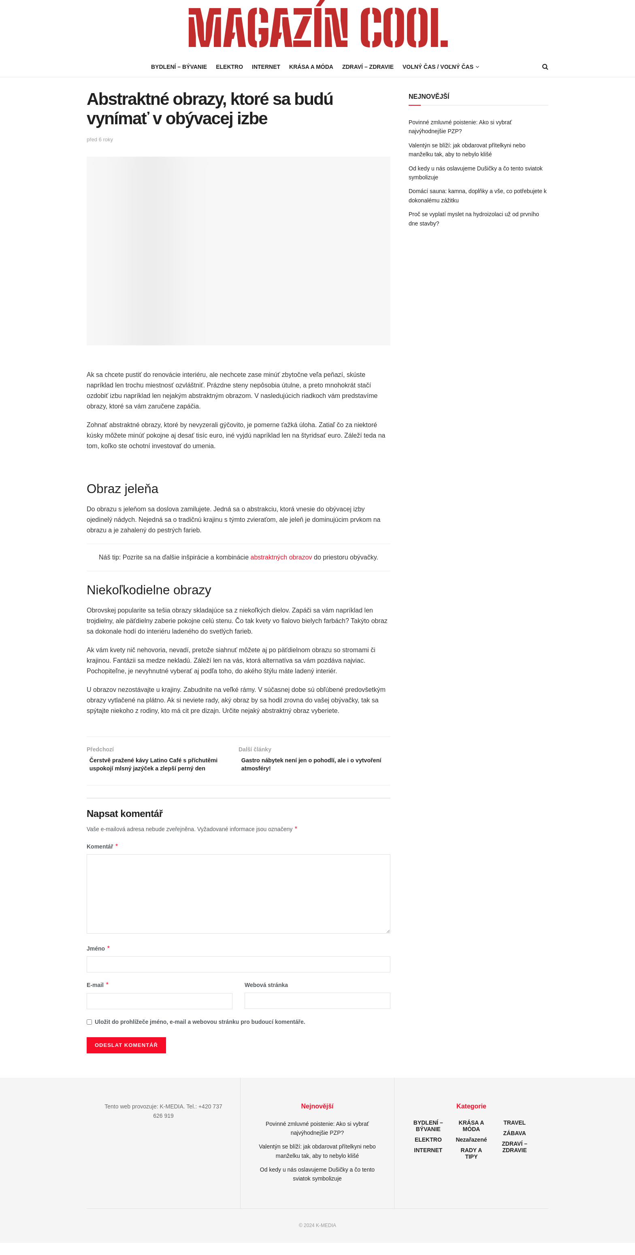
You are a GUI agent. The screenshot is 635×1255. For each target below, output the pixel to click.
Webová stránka (266, 997)
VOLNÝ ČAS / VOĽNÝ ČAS (438, 67)
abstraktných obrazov (281, 557)
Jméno (99, 960)
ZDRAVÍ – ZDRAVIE (368, 67)
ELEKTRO (229, 67)
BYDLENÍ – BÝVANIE (179, 67)
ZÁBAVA (514, 1145)
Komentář (103, 858)
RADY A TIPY (471, 1165)
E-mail (98, 997)
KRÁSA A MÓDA (311, 67)
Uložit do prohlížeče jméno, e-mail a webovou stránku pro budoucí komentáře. (200, 1034)
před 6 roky (100, 139)
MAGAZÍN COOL (317, 28)
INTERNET (266, 67)
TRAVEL (514, 1135)
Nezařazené (471, 1152)
